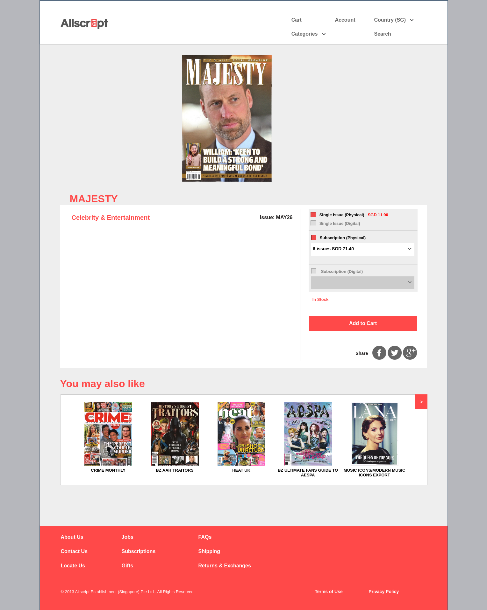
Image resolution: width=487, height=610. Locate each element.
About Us (72, 537)
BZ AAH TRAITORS (174, 470)
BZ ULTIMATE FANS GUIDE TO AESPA (308, 472)
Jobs (127, 537)
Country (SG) (394, 20)
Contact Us (74, 551)
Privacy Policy (384, 591)
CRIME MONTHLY (108, 470)
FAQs (205, 537)
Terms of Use (329, 591)
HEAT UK (241, 470)
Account (351, 20)
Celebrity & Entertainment (111, 217)
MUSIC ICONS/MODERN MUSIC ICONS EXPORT (374, 472)
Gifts (127, 565)
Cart (296, 20)
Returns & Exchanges (224, 565)
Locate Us (73, 565)
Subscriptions (139, 551)
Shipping (209, 551)
